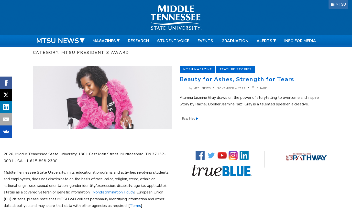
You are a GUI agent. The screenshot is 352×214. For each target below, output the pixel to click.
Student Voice (173, 41)
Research (138, 41)
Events (205, 41)
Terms (135, 205)
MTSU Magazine (197, 69)
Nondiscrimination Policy (113, 192)
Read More (189, 119)
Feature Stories (236, 69)
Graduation (234, 41)
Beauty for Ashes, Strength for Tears (237, 79)
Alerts (264, 41)
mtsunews (202, 88)
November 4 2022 (231, 88)
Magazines (104, 41)
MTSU (340, 4)
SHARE (259, 88)
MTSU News (57, 40)
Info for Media (300, 41)
